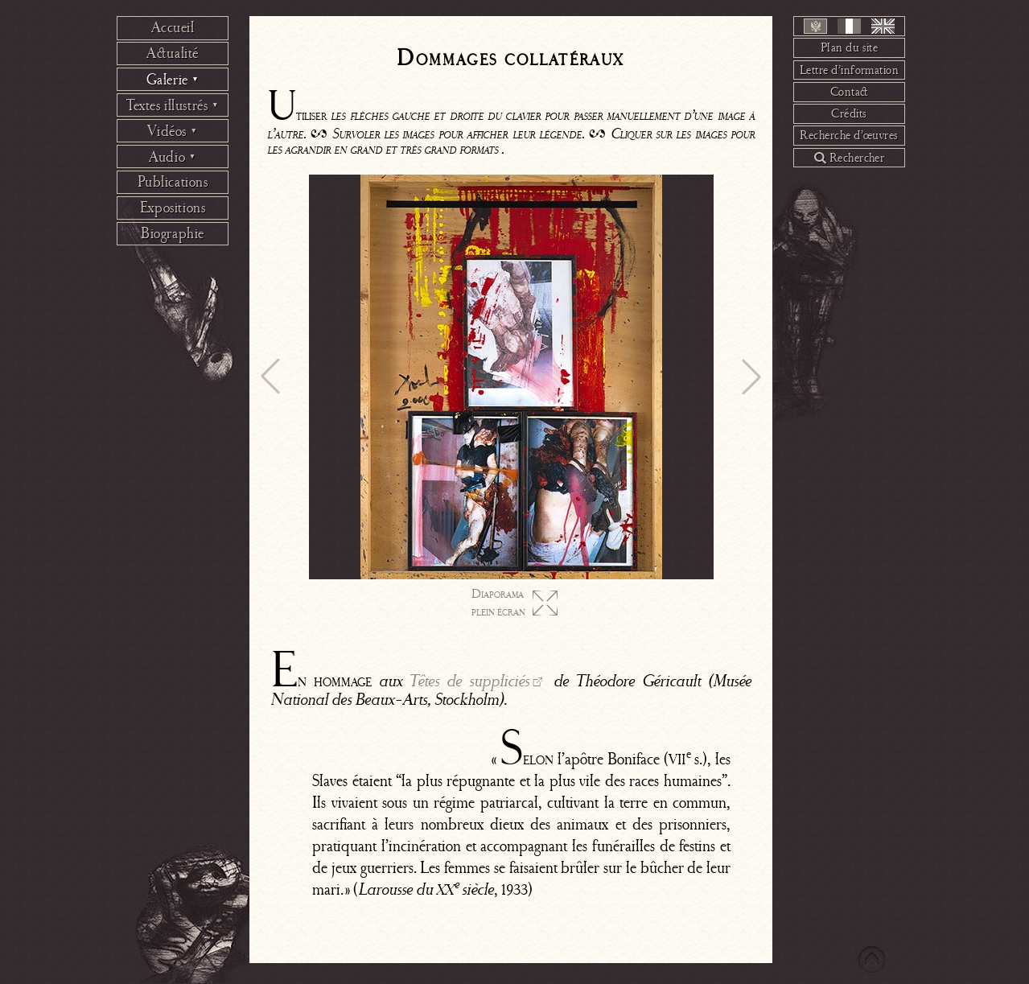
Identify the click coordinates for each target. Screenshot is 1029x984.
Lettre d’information (849, 70)
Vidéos (172, 131)
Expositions (172, 207)
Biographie (172, 233)
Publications (173, 181)
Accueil (173, 27)
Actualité (172, 53)
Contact (849, 92)
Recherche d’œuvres (849, 135)
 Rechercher (849, 158)
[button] (270, 376)
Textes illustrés (172, 105)
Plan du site (850, 47)
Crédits (848, 113)
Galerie (173, 79)
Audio (172, 157)
